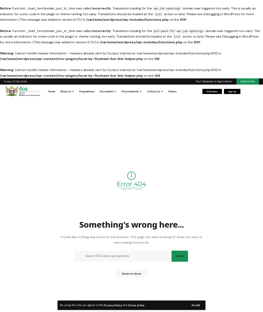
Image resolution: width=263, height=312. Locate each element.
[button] (195, 305)
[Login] (246, 91)
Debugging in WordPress (221, 14)
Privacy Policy (113, 305)
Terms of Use (137, 305)
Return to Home (131, 275)
